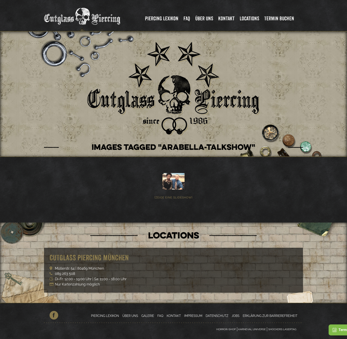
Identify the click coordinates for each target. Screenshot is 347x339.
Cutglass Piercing (82, 16)
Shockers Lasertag (282, 329)
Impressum (193, 316)
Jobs (235, 316)
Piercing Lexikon (161, 18)
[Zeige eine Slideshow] (173, 197)
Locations (249, 18)
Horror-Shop (226, 329)
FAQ (186, 18)
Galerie (147, 316)
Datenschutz (217, 316)
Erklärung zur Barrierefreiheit (270, 316)
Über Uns (204, 18)
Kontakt (226, 18)
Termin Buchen (279, 18)
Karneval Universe (252, 329)
